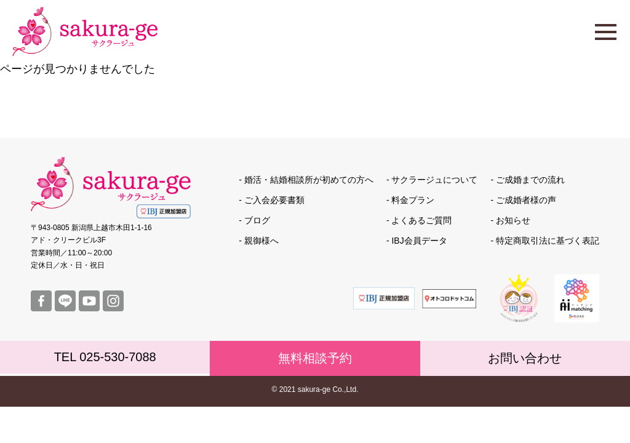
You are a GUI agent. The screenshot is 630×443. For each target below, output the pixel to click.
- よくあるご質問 (419, 220)
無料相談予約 (315, 358)
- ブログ (254, 220)
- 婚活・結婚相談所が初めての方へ (306, 180)
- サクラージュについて (432, 180)
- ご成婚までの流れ (527, 180)
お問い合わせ (525, 358)
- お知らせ (510, 220)
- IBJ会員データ (416, 240)
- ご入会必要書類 (272, 200)
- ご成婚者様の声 (523, 200)
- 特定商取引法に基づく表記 (544, 240)
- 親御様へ (259, 240)
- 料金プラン (410, 200)
